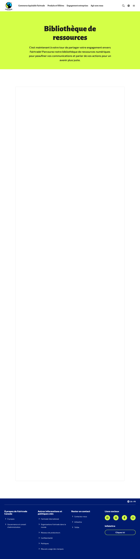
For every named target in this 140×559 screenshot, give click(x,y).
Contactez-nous (80, 516)
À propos (10, 519)
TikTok (76, 527)
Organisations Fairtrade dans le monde (53, 525)
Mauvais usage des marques (52, 549)
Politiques (45, 543)
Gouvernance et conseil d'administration (16, 525)
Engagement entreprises (77, 6)
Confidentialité (47, 538)
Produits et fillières (55, 6)
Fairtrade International (50, 519)
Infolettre (78, 522)
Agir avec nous (97, 6)
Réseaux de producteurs (50, 533)
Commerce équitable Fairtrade (31, 6)
